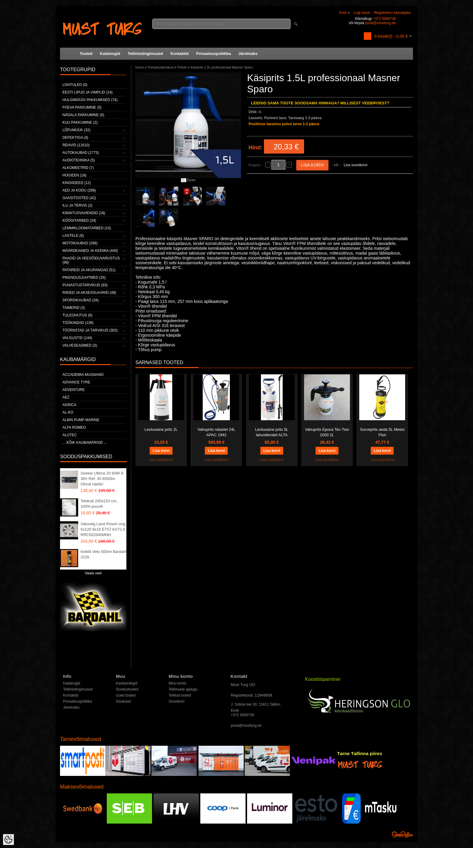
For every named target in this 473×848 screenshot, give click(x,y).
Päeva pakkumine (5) (82, 107)
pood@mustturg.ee (380, 23)
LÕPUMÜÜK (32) (76, 130)
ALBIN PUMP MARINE (80, 420)
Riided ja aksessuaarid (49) (89, 293)
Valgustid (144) (77, 338)
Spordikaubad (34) (80, 300)
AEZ (65, 397)
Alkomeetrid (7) (78, 168)
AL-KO (67, 412)
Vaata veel (93, 573)
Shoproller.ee (402, 834)
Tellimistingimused (145, 53)
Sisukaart (123, 701)
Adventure (73, 390)
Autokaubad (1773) (80, 153)
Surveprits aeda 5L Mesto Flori (382, 432)
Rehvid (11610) (76, 145)
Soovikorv (177, 701)
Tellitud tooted (180, 695)
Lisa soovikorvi (355, 165)
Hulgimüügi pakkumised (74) (89, 100)
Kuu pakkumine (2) (79, 122)
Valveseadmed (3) (79, 345)
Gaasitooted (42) (79, 198)
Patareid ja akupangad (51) (89, 270)
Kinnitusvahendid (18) (83, 213)
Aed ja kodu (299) (79, 190)
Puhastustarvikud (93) (85, 285)
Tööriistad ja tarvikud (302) (90, 330)
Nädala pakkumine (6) (83, 115)
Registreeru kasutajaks (392, 13)
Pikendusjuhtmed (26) (84, 277)
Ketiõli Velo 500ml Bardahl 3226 (103, 554)
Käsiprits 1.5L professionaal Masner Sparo (222, 67)
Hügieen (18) (74, 175)
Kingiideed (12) (76, 183)
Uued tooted (125, 695)
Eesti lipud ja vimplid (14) (87, 92)
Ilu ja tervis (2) (77, 205)
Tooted (86, 53)
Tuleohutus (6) (77, 315)
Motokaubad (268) (79, 243)
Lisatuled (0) (74, 85)
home (139, 67)
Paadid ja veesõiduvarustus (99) (91, 260)
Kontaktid (179, 53)
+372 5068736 (384, 19)
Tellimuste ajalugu (183, 689)
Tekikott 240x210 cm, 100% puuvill (99, 504)
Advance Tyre (76, 382)
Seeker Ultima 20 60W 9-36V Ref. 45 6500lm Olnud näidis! (102, 478)
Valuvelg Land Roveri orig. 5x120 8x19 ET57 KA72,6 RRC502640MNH (103, 529)
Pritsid (182, 67)
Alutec (69, 435)
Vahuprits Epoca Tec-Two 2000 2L (327, 432)
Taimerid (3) (73, 308)
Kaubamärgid (126, 683)
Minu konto (177, 683)
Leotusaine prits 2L (161, 429)
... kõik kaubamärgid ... (84, 442)
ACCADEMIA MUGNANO (83, 375)
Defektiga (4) (75, 137)
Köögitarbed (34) (79, 220)
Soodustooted (127, 689)
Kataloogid (110, 53)
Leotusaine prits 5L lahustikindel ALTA (271, 432)
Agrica (69, 405)
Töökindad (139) (78, 323)
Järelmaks (248, 53)
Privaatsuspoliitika (213, 53)
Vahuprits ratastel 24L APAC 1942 (217, 432)
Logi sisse (362, 13)
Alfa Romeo (74, 427)
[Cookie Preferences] (8, 839)
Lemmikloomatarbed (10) (86, 228)
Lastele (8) (73, 235)
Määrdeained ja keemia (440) (90, 251)
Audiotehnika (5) (78, 160)
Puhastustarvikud (160, 67)
